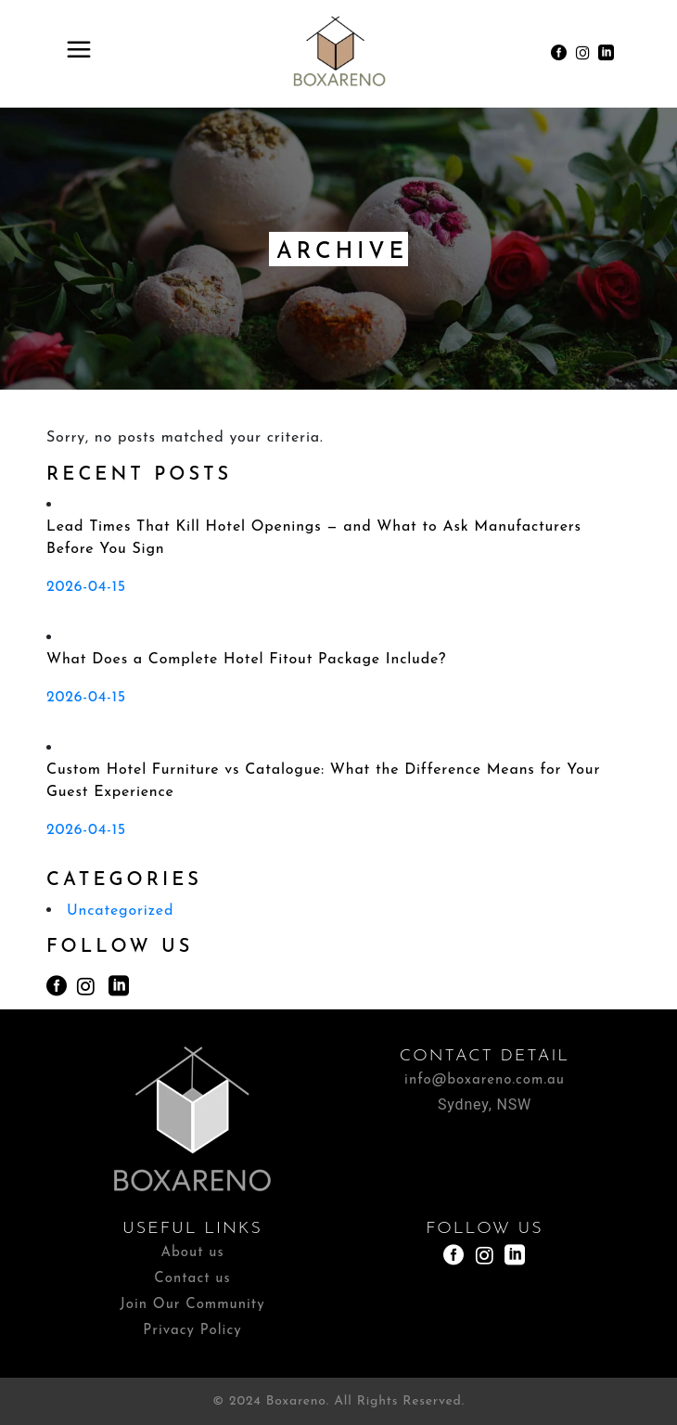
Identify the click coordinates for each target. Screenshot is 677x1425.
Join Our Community (192, 1305)
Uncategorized (120, 911)
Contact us (192, 1279)
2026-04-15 (86, 587)
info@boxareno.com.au (484, 1080)
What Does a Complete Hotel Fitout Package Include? (246, 659)
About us (192, 1253)
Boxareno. (297, 1401)
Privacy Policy (192, 1331)
